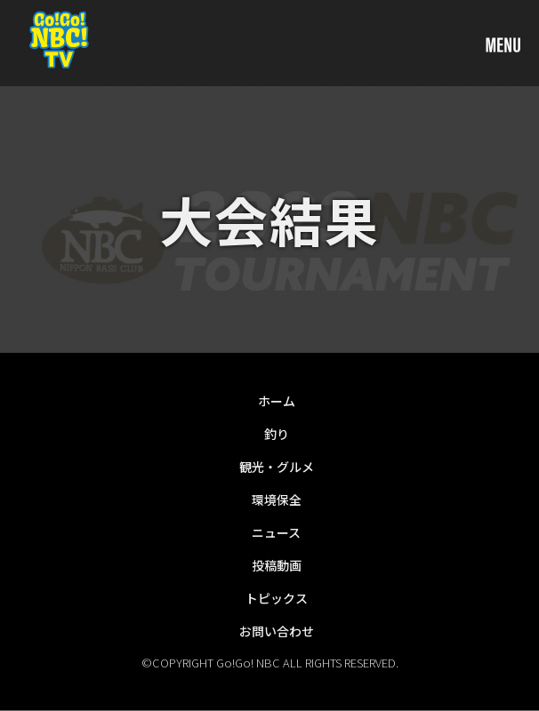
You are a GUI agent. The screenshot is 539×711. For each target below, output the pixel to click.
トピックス (276, 598)
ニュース (276, 532)
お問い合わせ (276, 631)
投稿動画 (277, 565)
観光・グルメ (276, 466)
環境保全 (277, 499)
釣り (276, 434)
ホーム (276, 401)
